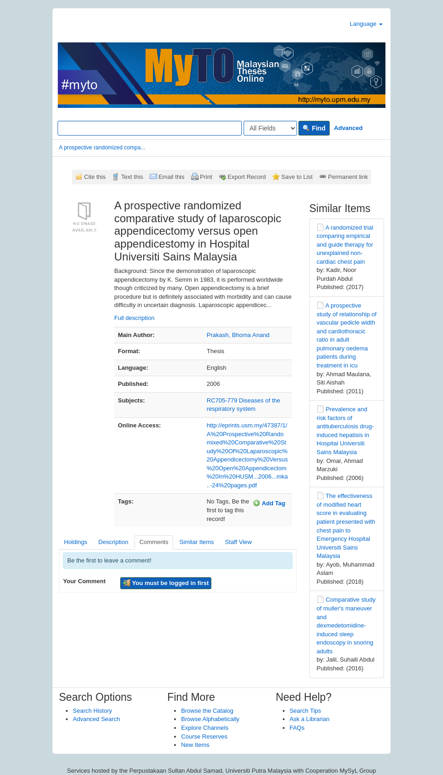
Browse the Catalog (207, 710)
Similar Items (196, 541)
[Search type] (270, 128)
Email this (171, 176)
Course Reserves (204, 736)
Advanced (348, 127)
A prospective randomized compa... (102, 147)
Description (113, 541)
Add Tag (269, 503)
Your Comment (84, 581)
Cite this (95, 176)
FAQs (297, 727)
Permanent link (348, 176)
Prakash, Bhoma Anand (238, 334)
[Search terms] (150, 128)
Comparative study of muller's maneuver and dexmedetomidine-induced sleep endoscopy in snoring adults (346, 625)
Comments (154, 541)
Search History (92, 710)
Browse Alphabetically (210, 719)
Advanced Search (96, 719)
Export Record (246, 176)
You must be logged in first (166, 582)
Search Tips (305, 710)
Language (366, 23)
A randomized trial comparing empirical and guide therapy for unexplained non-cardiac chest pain (345, 244)
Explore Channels (204, 727)
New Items (195, 744)
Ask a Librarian (310, 719)
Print (206, 176)
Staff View (238, 541)
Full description (134, 317)
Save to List (297, 176)
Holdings (75, 541)
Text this (132, 176)
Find (314, 128)
